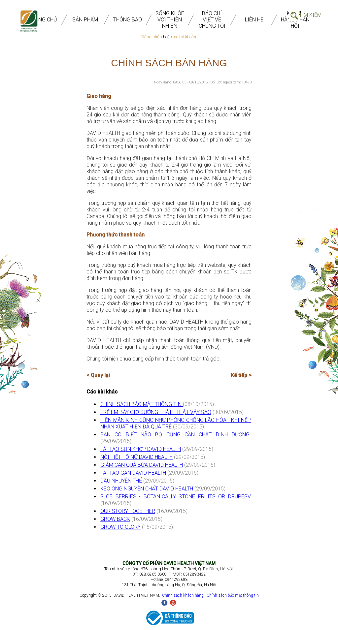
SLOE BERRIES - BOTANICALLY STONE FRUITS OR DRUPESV (175, 496)
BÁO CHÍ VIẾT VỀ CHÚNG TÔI (212, 19)
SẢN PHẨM (85, 19)
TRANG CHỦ (43, 19)
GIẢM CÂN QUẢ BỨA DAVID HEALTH (141, 465)
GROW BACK (115, 519)
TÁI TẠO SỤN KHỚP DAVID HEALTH (140, 449)
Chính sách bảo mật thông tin (233, 595)
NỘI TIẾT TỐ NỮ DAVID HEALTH (136, 457)
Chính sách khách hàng (183, 595)
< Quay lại (98, 375)
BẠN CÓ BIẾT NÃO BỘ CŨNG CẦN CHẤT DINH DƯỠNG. (175, 434)
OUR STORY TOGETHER (127, 511)
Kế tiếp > (241, 375)
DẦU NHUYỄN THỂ (121, 481)
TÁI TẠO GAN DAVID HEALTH (133, 473)
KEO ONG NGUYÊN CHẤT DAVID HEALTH (146, 489)
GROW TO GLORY (120, 527)
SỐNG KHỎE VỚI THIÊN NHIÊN (169, 19)
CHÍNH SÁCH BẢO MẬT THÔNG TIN (141, 404)
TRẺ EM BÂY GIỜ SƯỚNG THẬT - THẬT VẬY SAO (155, 412)
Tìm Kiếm (310, 15)
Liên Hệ (254, 19)
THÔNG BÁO (127, 19)
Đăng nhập (151, 36)
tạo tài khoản (184, 36)
